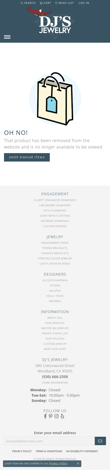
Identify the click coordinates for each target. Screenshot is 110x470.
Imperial (55, 301)
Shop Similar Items (27, 157)
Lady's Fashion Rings (55, 263)
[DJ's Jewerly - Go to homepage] (55, 24)
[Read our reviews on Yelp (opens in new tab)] (62, 416)
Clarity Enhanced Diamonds (55, 200)
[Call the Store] (55, 376)
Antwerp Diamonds (55, 221)
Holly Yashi (55, 296)
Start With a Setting (55, 215)
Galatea (55, 290)
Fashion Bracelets (55, 253)
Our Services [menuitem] (55, 323)
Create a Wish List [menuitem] (55, 333)
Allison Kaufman (55, 280)
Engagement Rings (55, 243)
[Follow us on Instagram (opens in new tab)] (56, 416)
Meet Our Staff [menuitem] (55, 349)
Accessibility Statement (82, 451)
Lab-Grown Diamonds (55, 205)
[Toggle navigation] (7, 37)
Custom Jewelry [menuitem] (55, 344)
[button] (28, 3)
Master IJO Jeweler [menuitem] (55, 328)
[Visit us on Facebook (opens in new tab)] (45, 416)
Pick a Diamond (55, 210)
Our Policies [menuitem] (55, 338)
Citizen (55, 285)
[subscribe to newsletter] (100, 441)
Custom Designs (55, 226)
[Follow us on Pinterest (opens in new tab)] (50, 416)
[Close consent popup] (78, 463)
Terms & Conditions (49, 451)
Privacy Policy (22, 451)
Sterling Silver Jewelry (55, 258)
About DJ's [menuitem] (55, 317)
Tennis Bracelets (54, 248)
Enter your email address (55, 433)
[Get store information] (55, 382)
